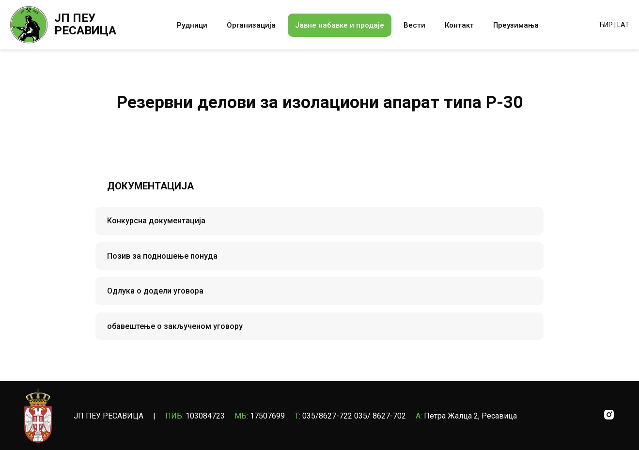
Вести (414, 25)
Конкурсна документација (156, 220)
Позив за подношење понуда (162, 256)
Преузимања (516, 25)
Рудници (192, 25)
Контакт (459, 25)
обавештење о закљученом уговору (175, 326)
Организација (251, 25)
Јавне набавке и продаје (339, 25)
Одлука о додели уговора (155, 290)
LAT (623, 25)
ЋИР (606, 25)
